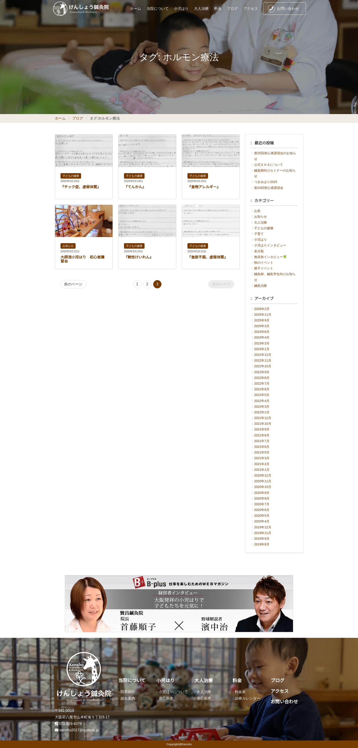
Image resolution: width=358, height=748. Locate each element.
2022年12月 (262, 355)
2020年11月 (262, 481)
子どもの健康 (71, 175)
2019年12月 (262, 527)
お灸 (257, 211)
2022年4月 (261, 401)
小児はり (181, 8)
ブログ (232, 8)
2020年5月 (261, 515)
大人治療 (201, 8)
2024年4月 (261, 337)
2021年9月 (261, 429)
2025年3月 (261, 326)
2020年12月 (262, 475)
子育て (259, 234)
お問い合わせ (283, 8)
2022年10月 (262, 366)
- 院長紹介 (126, 692)
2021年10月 (262, 423)
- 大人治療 (203, 692)
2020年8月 (261, 498)
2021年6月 (261, 446)
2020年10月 (262, 487)
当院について (157, 8)
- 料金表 (239, 692)
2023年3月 (261, 343)
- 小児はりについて (172, 692)
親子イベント (263, 268)
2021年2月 (261, 464)
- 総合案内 (126, 698)
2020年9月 (261, 493)
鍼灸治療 (260, 285)
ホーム (135, 8)
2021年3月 (261, 458)
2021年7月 (261, 441)
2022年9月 (261, 372)
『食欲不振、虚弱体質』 (207, 257)
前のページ (73, 284)
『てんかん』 (135, 187)
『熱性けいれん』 (138, 257)
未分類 (259, 251)
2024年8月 (261, 332)
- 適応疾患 (164, 698)
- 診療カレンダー (246, 698)
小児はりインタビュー (270, 245)
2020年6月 (261, 510)
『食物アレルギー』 (203, 187)
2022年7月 (261, 383)
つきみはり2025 (265, 182)
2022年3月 (261, 406)
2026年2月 (261, 309)
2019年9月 (261, 538)
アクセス (250, 8)
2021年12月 (262, 418)
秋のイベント (263, 262)
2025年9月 (261, 320)
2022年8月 (261, 378)
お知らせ (68, 246)
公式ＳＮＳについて (268, 165)
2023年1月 (261, 349)
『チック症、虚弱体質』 (81, 187)
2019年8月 (261, 544)
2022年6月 (261, 389)
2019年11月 (262, 533)
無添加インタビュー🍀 (270, 257)
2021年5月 (261, 452)
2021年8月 (261, 435)
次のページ (221, 284)
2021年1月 (261, 470)
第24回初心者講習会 (268, 188)
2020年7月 (261, 504)
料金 (217, 8)
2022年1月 (261, 412)
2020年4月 (261, 521)
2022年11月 (262, 360)
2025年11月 (262, 314)
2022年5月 (261, 395)
